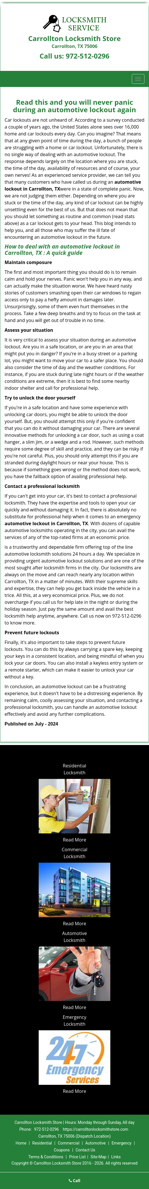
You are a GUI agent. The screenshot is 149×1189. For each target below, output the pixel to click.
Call (75, 1180)
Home (20, 1143)
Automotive (95, 1143)
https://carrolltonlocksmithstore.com (95, 1129)
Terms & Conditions (45, 1157)
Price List (77, 1157)
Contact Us (85, 1150)
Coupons (62, 1150)
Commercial (68, 1143)
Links (116, 1157)
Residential (42, 1143)
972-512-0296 (87, 56)
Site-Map (98, 1157)
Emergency (121, 1143)
